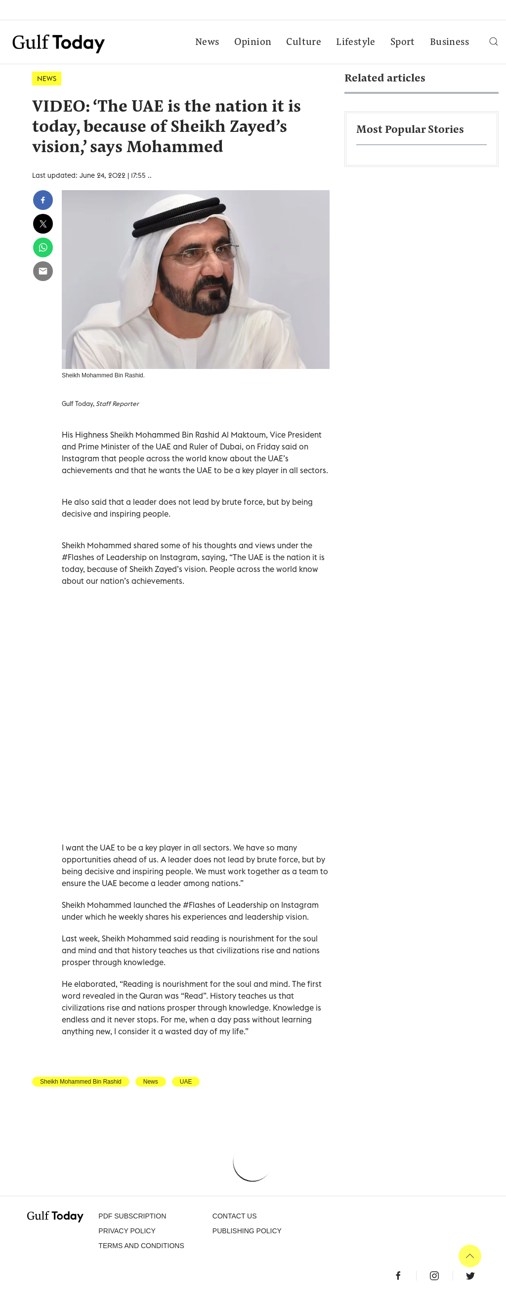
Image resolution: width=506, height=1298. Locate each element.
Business (449, 42)
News (207, 42)
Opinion (253, 42)
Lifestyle (356, 42)
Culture (303, 42)
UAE (186, 1082)
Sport (402, 42)
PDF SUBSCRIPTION (132, 1216)
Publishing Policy (247, 1231)
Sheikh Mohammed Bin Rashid (81, 1082)
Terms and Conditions (141, 1246)
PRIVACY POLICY (126, 1231)
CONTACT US (234, 1216)
